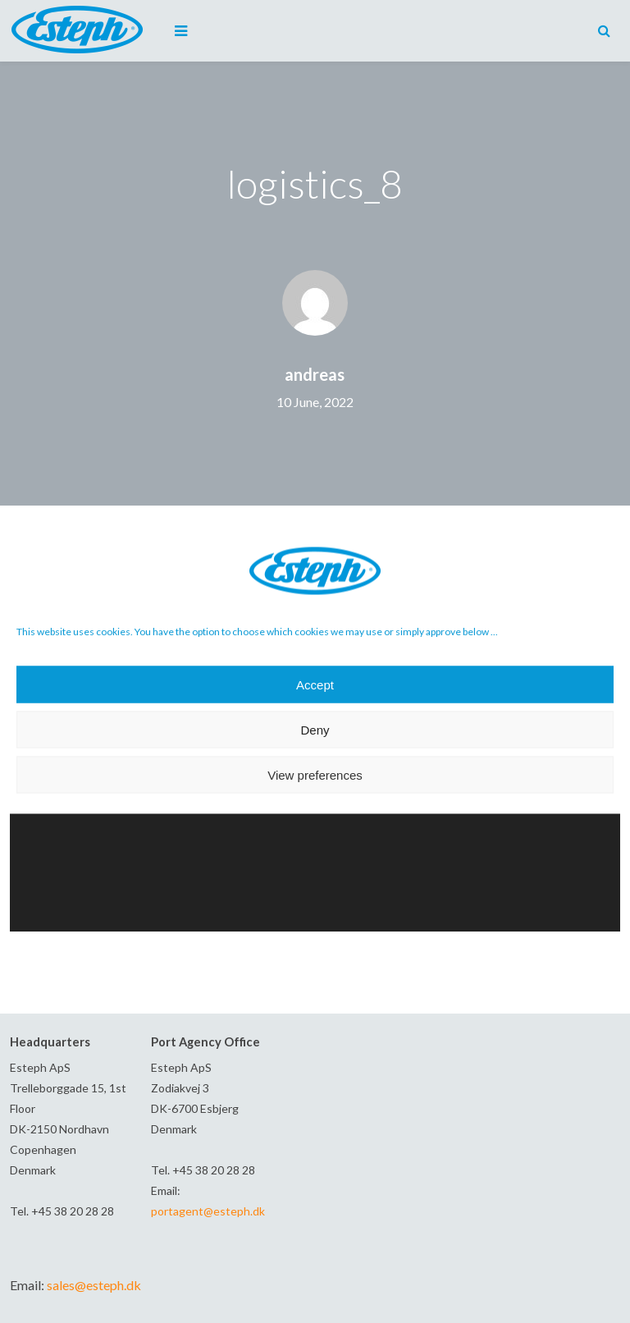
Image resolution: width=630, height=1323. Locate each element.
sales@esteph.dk (94, 1285)
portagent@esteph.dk (208, 1211)
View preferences (315, 774)
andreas (315, 374)
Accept (315, 684)
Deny (314, 729)
